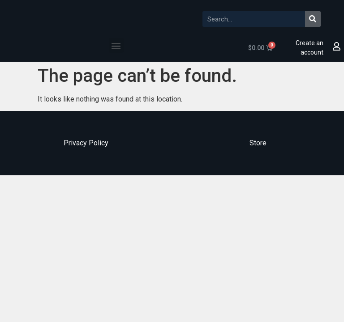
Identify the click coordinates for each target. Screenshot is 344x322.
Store (258, 143)
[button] (116, 45)
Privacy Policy (86, 143)
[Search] (313, 19)
